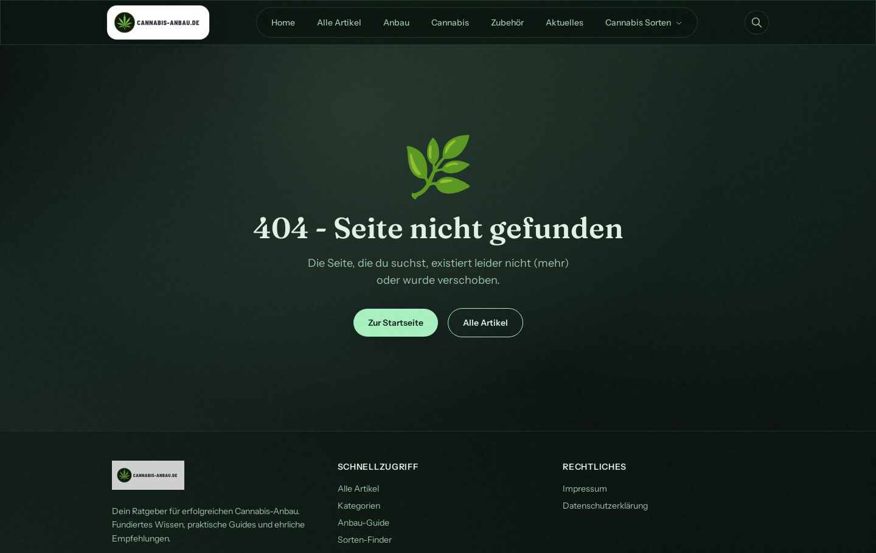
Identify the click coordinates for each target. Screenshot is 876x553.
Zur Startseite (395, 322)
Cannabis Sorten (644, 22)
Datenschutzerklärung (605, 505)
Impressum (585, 488)
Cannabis (450, 22)
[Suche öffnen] (757, 22)
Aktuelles (564, 22)
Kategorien (359, 505)
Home (283, 22)
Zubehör (507, 22)
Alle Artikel (339, 22)
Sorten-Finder (365, 539)
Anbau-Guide (363, 522)
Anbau (396, 22)
